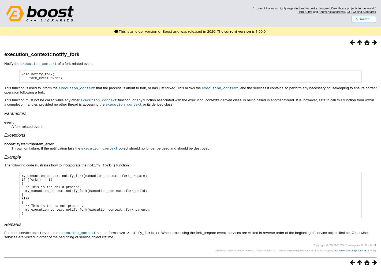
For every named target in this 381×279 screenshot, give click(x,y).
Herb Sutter (305, 11)
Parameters (15, 114)
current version (237, 31)
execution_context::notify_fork (41, 54)
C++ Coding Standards (361, 11)
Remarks (12, 233)
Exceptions (14, 135)
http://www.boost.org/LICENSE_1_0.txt (354, 259)
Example (12, 157)
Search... (363, 19)
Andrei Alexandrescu (332, 11)
